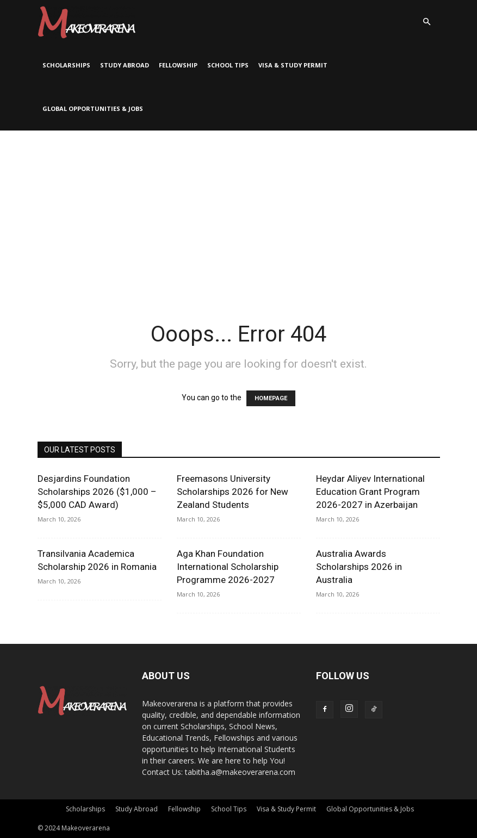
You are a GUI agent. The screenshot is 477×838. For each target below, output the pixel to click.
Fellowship (178, 65)
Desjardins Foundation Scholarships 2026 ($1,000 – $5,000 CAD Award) (97, 491)
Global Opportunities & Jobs (92, 108)
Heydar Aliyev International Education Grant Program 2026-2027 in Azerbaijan (370, 491)
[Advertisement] (238, 212)
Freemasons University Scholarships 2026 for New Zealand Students (232, 491)
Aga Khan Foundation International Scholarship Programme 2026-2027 (227, 566)
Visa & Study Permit (292, 65)
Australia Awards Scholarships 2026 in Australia (359, 566)
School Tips (228, 65)
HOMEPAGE (271, 398)
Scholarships (66, 65)
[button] (427, 22)
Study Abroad (124, 65)
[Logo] (86, 22)
